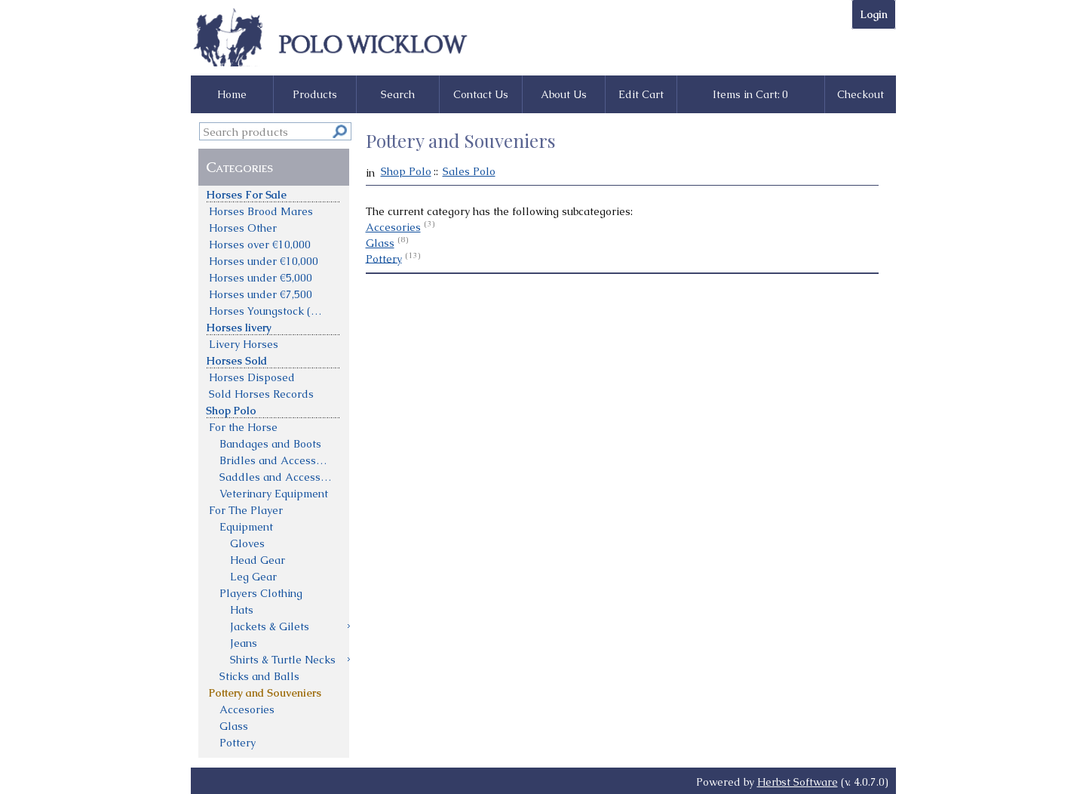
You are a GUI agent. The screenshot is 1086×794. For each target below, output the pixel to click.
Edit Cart (641, 94)
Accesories (393, 227)
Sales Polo (469, 171)
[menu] (274, 468)
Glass (380, 243)
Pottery (384, 258)
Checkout (860, 94)
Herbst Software (797, 782)
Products (315, 94)
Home (232, 94)
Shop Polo (406, 171)
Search (398, 94)
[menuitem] (274, 194)
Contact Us (480, 94)
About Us (564, 94)
